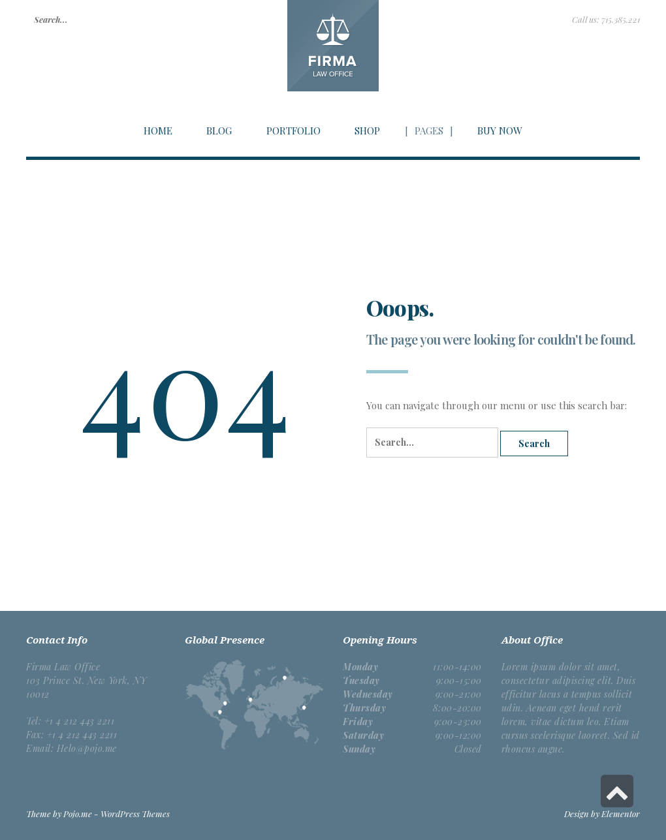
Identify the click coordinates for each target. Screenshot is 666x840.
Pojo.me (77, 813)
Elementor (620, 813)
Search (534, 443)
